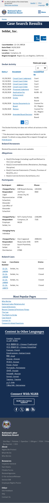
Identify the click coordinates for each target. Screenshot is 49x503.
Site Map (6, 441)
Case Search (6, 318)
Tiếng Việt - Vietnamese (15, 385)
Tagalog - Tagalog (13, 379)
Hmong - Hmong (13, 359)
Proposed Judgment (21, 89)
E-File (37, 38)
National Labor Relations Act (13, 304)
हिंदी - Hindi (10, 356)
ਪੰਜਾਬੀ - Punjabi (12, 370)
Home (4, 19)
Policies (15, 441)
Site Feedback (7, 490)
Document (16, 71)
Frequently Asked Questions (13, 323)
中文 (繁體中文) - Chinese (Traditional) (21, 344)
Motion (16, 109)
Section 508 (6, 479)
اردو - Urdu (10, 382)
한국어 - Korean (12, 362)
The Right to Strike (9, 315)
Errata (15, 98)
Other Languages (43, 4)
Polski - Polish (12, 365)
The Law (5, 312)
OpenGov (24, 441)
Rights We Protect (9, 449)
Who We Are (6, 301)
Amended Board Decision (22, 114)
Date (5, 71)
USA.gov (33, 441)
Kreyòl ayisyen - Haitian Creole (18, 353)
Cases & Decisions (9, 307)
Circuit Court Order (20, 81)
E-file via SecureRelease (11, 476)
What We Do (6, 453)
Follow (44, 38)
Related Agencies (8, 473)
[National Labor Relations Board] (4, 12)
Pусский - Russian (13, 373)
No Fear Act (7, 444)
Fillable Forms (7, 470)
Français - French (13, 350)
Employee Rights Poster (11, 483)
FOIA (41, 441)
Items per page (39, 63)
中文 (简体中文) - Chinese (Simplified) (21, 347)
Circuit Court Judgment (22, 78)
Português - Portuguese (15, 368)
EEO (16, 444)
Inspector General (9, 464)
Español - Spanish (13, 338)
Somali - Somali (12, 376)
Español (33, 3)
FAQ (3, 494)
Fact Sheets (6, 467)
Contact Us (6, 320)
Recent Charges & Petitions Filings (15, 309)
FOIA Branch (7, 140)
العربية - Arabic (12, 341)
